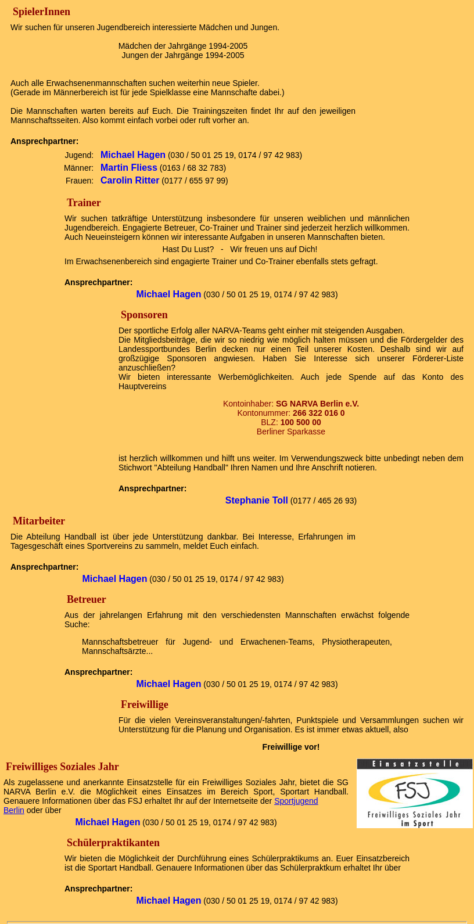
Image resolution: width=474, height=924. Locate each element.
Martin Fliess (128, 167)
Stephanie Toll (256, 500)
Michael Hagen (133, 155)
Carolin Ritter (129, 180)
